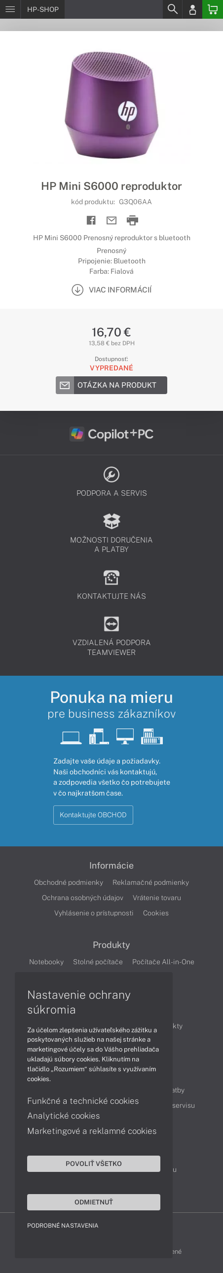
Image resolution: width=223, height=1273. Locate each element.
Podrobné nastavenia (63, 1225)
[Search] (172, 9)
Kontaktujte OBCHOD (93, 815)
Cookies (156, 913)
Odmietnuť (93, 1202)
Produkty (111, 945)
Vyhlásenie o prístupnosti (94, 913)
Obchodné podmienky (68, 882)
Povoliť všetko (94, 1163)
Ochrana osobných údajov (82, 898)
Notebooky (46, 962)
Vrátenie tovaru (157, 898)
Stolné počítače (98, 962)
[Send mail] (111, 220)
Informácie (111, 865)
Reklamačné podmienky (150, 882)
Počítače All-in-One (163, 962)
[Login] (192, 9)
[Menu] (10, 9)
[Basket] (212, 9)
